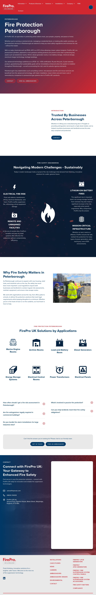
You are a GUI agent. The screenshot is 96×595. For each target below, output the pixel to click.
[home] (8, 7)
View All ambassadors (27, 81)
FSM (78, 4)
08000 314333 (8, 495)
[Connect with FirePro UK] (72, 505)
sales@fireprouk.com (10, 491)
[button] (22, 3)
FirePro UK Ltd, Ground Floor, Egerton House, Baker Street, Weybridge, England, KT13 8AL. (22, 501)
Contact (20, 11)
